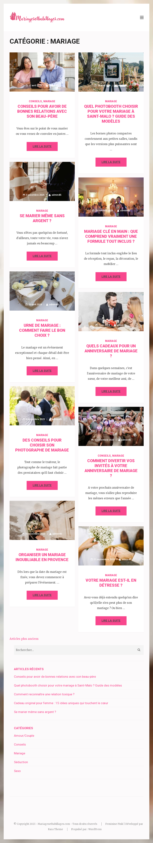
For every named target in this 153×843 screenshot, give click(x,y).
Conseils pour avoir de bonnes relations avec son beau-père (42, 111)
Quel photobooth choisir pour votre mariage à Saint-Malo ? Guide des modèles (68, 685)
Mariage (49, 101)
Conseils (35, 101)
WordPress (95, 829)
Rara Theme (55, 829)
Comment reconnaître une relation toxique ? (44, 694)
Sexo (17, 771)
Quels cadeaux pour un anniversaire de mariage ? (111, 351)
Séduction (21, 762)
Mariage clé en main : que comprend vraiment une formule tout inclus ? (111, 236)
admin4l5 (54, 85)
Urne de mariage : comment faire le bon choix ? (42, 330)
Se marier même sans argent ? (35, 712)
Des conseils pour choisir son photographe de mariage (42, 445)
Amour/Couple (24, 735)
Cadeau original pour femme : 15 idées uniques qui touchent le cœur (61, 703)
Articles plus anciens (24, 639)
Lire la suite (42, 146)
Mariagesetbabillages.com (54, 824)
